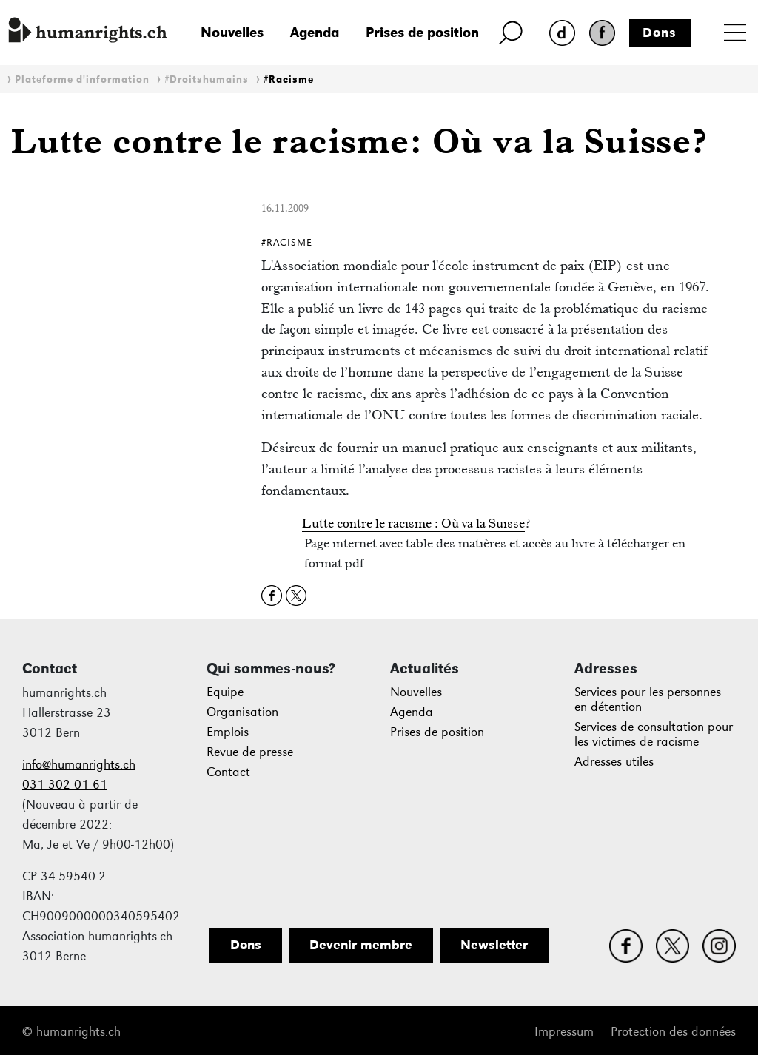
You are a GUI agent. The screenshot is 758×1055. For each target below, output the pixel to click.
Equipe (225, 692)
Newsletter (494, 944)
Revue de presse (250, 752)
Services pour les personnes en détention (647, 699)
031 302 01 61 (64, 784)
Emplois (228, 732)
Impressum (564, 1031)
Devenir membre (360, 944)
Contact (228, 772)
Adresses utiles (614, 761)
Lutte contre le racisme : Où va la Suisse (413, 523)
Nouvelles (232, 32)
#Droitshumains (206, 79)
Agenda (314, 32)
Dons (660, 32)
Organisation (242, 712)
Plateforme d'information (82, 79)
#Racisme (289, 79)
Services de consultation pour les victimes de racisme (653, 734)
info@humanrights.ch (78, 764)
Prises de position (422, 32)
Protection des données (673, 1031)
